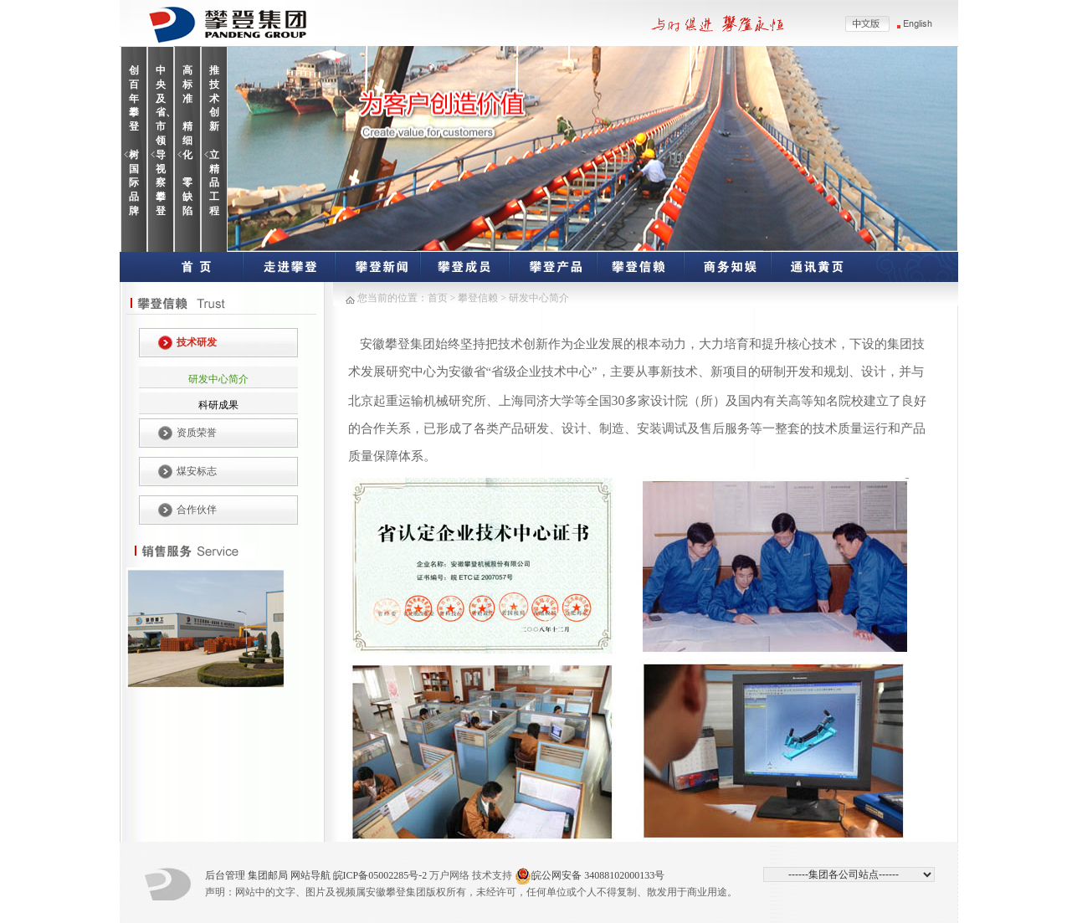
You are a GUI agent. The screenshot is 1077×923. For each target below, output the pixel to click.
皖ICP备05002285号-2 (380, 875)
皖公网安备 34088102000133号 (589, 876)
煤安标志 (197, 471)
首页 (438, 298)
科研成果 (218, 405)
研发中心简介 (218, 379)
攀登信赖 (478, 298)
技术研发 (197, 342)
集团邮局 (268, 875)
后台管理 (225, 875)
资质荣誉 (197, 432)
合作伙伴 (197, 509)
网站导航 (310, 875)
